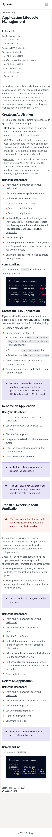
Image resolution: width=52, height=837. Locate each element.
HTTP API (9, 159)
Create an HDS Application (14, 48)
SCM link (19, 485)
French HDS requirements (36, 319)
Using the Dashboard (13, 39)
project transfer (28, 526)
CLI (6, 140)
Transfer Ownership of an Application (19, 60)
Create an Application (12, 36)
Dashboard (9, 128)
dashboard (11, 188)
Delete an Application (12, 68)
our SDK (35, 173)
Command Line (11, 43)
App (13, 12)
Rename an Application (12, 52)
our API (23, 173)
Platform (6, 12)
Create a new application (18, 327)
